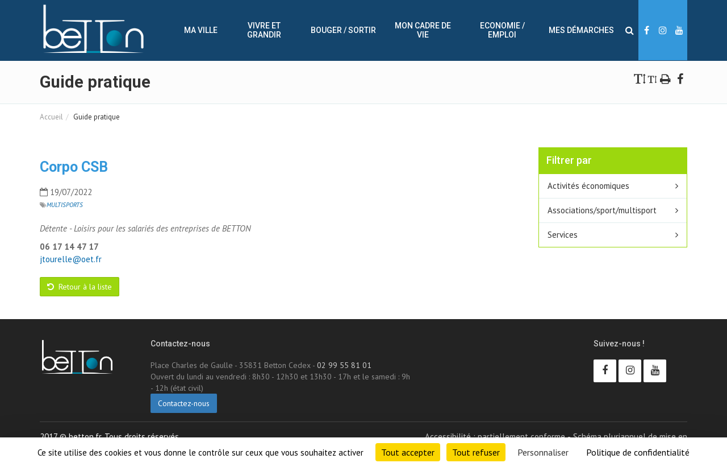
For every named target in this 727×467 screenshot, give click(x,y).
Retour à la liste (79, 287)
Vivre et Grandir (264, 30)
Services (563, 234)
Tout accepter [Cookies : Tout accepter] (407, 452)
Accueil (51, 117)
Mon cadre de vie (423, 30)
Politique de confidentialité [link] (638, 452)
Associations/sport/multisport (602, 210)
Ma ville (201, 30)
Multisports (65, 205)
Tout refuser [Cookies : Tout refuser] (476, 452)
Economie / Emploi (502, 30)
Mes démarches (581, 30)
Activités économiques (588, 185)
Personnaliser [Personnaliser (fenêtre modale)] (543, 452)
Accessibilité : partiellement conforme (495, 436)
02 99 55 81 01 (344, 365)
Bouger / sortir (343, 30)
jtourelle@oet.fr (71, 259)
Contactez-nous (184, 403)
